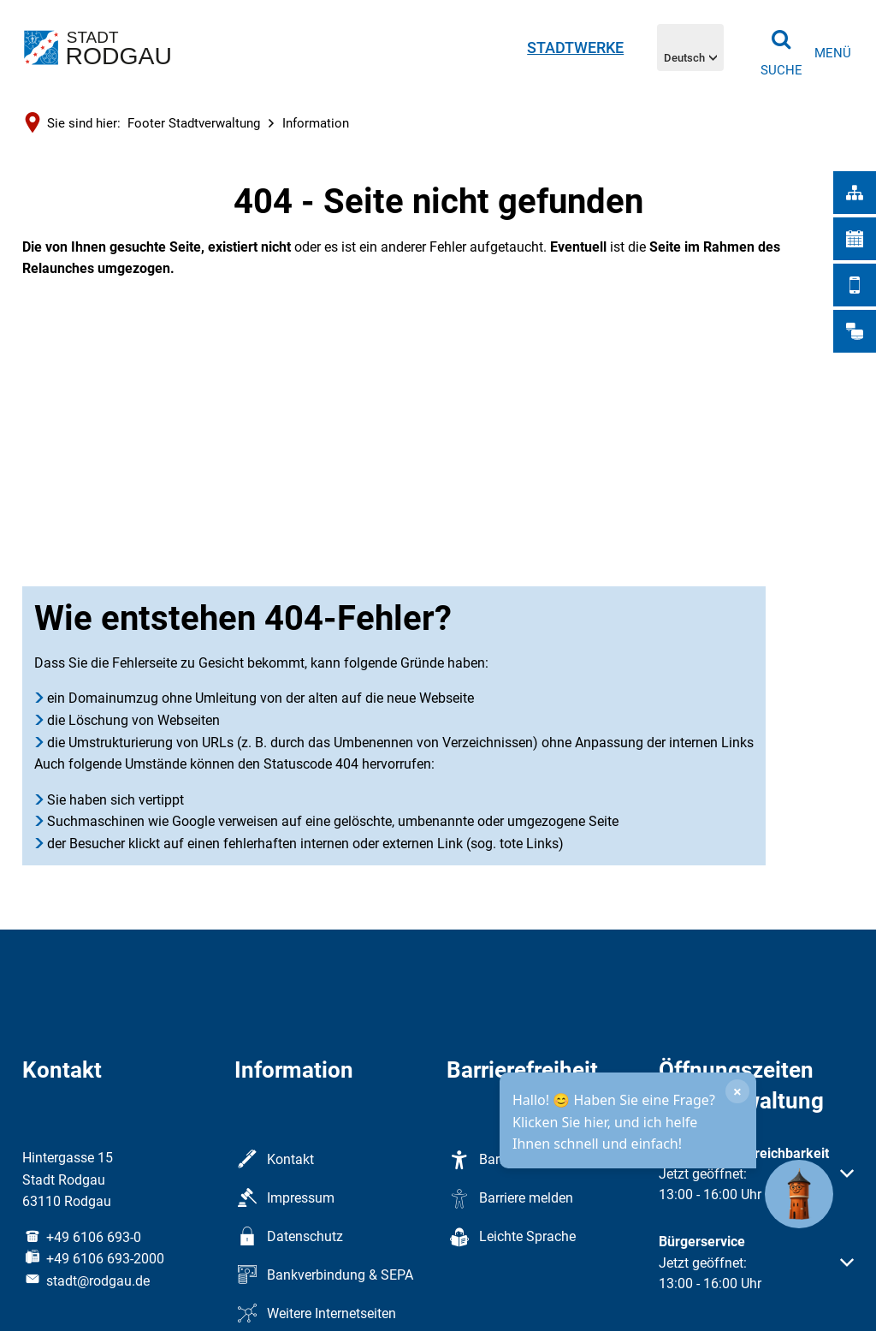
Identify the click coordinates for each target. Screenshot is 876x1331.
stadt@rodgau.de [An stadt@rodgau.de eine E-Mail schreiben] (86, 1281)
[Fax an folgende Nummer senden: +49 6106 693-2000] (93, 1259)
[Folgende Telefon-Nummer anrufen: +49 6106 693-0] (81, 1237)
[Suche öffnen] (781, 47)
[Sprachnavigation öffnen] (690, 46)
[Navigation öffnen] (832, 53)
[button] (756, 1184)
